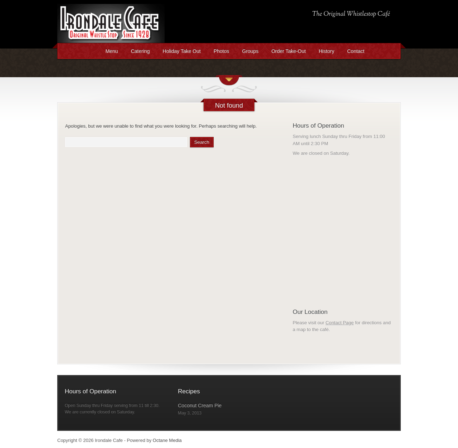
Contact (355, 51)
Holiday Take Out (182, 51)
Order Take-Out (288, 51)
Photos (221, 51)
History (327, 51)
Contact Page (340, 322)
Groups (250, 51)
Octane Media (167, 440)
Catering (140, 51)
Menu (112, 51)
